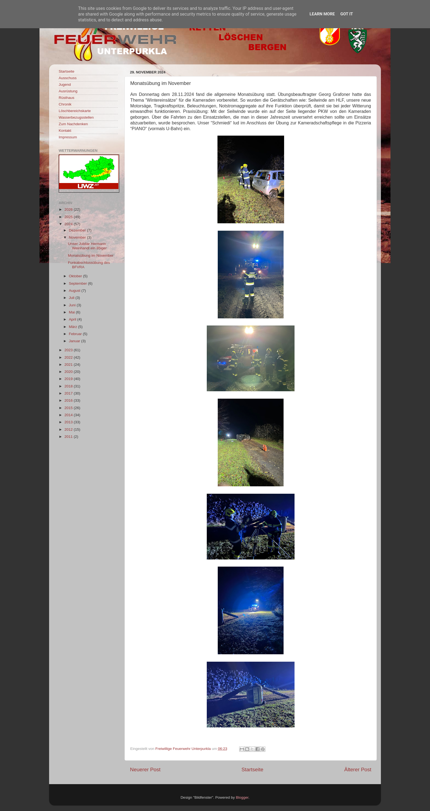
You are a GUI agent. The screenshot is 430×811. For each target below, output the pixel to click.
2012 (69, 429)
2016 (69, 400)
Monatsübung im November (91, 255)
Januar (75, 341)
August (75, 291)
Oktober (76, 276)
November (78, 237)
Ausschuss (68, 78)
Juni (73, 305)
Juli (72, 298)
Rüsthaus (66, 98)
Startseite (252, 769)
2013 (69, 422)
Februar (76, 334)
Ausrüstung (68, 91)
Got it (346, 14)
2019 (69, 379)
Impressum (68, 137)
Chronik (65, 104)
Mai (72, 312)
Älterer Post (357, 769)
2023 (69, 350)
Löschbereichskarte (75, 111)
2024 (69, 224)
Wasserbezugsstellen (76, 117)
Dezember (78, 230)
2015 (69, 408)
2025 (69, 217)
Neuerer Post (145, 769)
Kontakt (65, 130)
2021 (69, 364)
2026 (69, 209)
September (78, 283)
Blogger (242, 797)
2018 (69, 386)
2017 (69, 393)
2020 (69, 372)
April (73, 319)
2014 (69, 415)
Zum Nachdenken (73, 124)
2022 (69, 357)
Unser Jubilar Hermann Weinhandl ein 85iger (87, 246)
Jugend (65, 84)
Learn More (322, 14)
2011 (69, 437)
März (73, 327)
